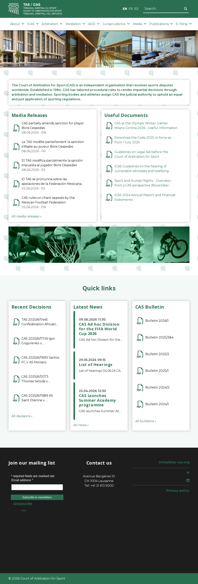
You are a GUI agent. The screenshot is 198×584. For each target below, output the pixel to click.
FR (131, 9)
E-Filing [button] (184, 24)
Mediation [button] (75, 24)
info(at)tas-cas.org (174, 462)
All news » (81, 425)
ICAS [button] (33, 24)
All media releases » (27, 216)
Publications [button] (161, 24)
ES (136, 9)
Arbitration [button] (52, 24)
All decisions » (22, 416)
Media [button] (139, 24)
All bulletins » (145, 421)
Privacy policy (177, 490)
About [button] (17, 24)
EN (125, 9)
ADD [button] (94, 24)
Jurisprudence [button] (116, 24)
